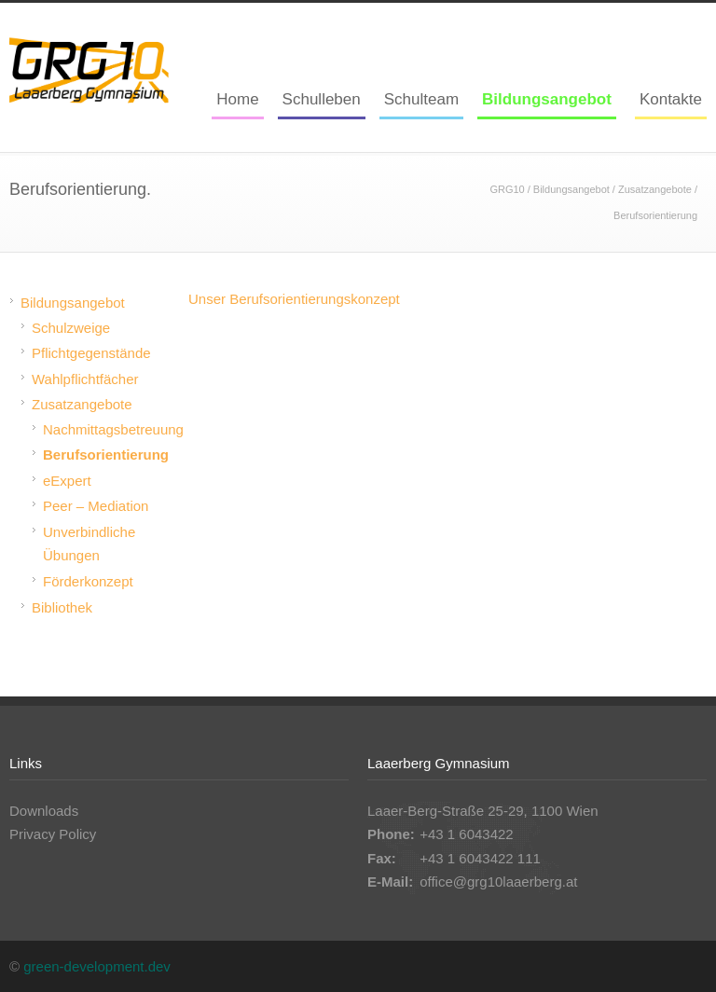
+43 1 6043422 (467, 834)
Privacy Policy (52, 834)
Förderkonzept (88, 581)
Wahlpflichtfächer (85, 379)
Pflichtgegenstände (91, 353)
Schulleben (321, 99)
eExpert (67, 481)
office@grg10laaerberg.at (498, 881)
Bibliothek (62, 607)
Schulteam (421, 99)
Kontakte (671, 99)
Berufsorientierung (106, 454)
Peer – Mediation (95, 506)
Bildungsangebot (547, 99)
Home (237, 99)
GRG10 (506, 189)
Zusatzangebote (655, 189)
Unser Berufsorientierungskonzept (294, 299)
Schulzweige (71, 328)
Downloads (43, 811)
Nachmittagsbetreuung (113, 429)
